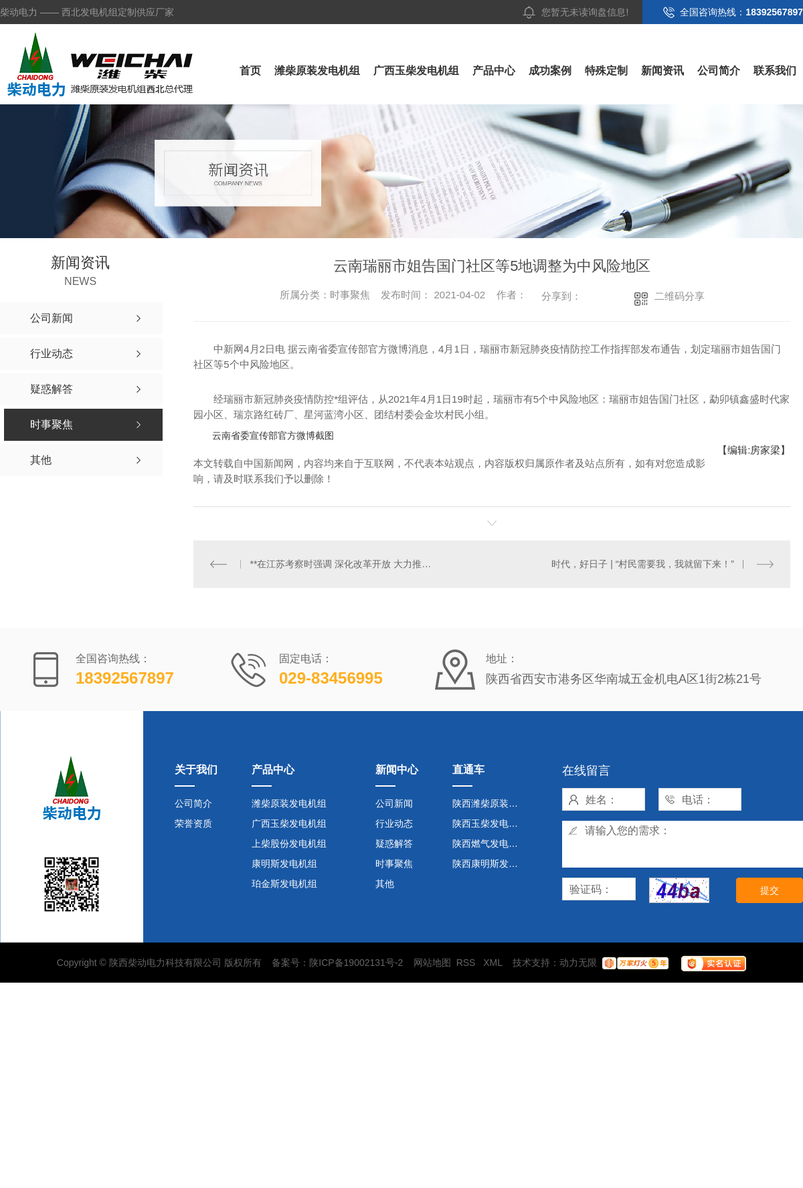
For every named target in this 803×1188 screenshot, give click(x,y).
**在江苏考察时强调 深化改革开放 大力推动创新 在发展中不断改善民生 (343, 564)
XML (494, 962)
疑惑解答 (394, 843)
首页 (250, 70)
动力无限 (578, 962)
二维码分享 (679, 296)
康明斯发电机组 (284, 863)
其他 (384, 883)
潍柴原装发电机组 (317, 70)
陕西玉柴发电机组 (489, 823)
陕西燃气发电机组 (489, 843)
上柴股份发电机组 (289, 843)
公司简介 (718, 70)
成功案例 (550, 70)
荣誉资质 (193, 823)
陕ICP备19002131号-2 (356, 962)
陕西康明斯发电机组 (490, 863)
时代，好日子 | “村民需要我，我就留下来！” (642, 564)
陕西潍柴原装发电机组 (490, 803)
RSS (467, 962)
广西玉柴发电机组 (416, 70)
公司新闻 (394, 803)
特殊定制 (606, 70)
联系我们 (774, 70)
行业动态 (394, 823)
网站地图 (432, 962)
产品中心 (493, 70)
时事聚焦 (394, 863)
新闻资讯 (662, 70)
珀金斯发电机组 (284, 883)
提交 (769, 890)
